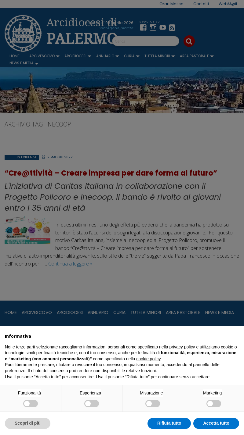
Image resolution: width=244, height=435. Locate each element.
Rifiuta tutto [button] (169, 423)
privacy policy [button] (182, 346)
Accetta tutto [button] (216, 423)
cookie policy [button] (148, 358)
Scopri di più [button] (28, 423)
